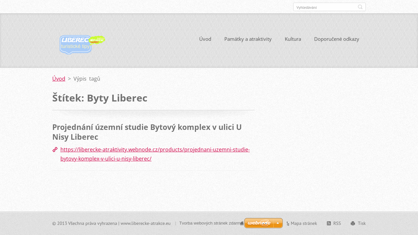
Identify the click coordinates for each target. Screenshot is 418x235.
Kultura (293, 39)
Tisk (362, 223)
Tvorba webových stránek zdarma (211, 223)
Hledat (360, 6)
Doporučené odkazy (336, 39)
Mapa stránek (304, 223)
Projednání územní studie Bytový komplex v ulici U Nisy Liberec (147, 132)
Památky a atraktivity (248, 39)
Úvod (205, 39)
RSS (337, 223)
